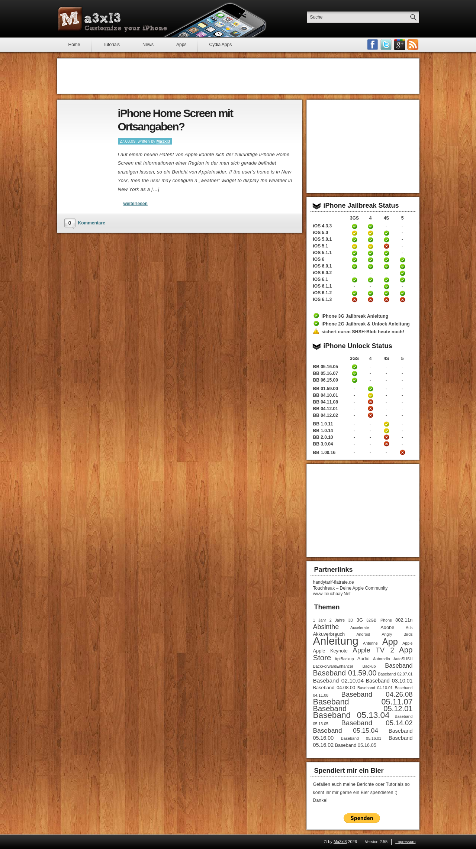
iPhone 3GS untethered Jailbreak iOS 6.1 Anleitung (354, 280)
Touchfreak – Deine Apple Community (350, 588)
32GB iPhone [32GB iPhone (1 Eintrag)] (379, 620)
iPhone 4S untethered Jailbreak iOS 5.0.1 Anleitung (386, 240)
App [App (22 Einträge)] (390, 642)
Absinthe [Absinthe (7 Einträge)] (326, 627)
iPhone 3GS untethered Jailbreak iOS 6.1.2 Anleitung (354, 293)
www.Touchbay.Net (332, 593)
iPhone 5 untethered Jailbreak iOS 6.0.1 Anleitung (402, 266)
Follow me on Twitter (386, 44)
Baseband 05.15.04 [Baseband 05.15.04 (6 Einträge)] (345, 730)
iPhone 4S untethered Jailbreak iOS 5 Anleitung (386, 233)
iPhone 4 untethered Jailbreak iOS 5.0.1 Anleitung (370, 240)
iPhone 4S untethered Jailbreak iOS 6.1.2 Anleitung (386, 293)
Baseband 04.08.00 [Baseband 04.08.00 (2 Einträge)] (334, 687)
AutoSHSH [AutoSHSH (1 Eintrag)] (403, 659)
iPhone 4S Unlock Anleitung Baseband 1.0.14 (386, 431)
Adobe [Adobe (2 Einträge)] (387, 627)
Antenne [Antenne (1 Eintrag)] (370, 643)
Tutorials (111, 44)
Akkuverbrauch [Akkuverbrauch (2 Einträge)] (329, 634)
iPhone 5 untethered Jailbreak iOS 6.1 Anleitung (402, 280)
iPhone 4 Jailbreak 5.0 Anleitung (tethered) (370, 233)
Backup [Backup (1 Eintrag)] (369, 666)
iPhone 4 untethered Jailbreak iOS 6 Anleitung (370, 260)
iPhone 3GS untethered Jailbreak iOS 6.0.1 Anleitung (354, 266)
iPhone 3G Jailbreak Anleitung (355, 316)
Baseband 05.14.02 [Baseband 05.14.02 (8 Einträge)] (377, 723)
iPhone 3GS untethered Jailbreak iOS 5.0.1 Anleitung (354, 240)
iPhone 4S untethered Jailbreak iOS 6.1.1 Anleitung (386, 286)
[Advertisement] (238, 76)
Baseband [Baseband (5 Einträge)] (398, 665)
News (148, 44)
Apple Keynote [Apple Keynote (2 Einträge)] (330, 651)
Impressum (405, 841)
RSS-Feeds (412, 44)
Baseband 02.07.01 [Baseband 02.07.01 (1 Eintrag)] (395, 674)
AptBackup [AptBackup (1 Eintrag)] (344, 659)
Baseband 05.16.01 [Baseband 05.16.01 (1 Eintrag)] (361, 738)
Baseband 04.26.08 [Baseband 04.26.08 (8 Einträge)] (377, 694)
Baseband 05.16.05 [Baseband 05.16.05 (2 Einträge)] (355, 745)
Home (74, 44)
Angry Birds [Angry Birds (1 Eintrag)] (397, 634)
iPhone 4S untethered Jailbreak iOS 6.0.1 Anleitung (386, 266)
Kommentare (91, 223)
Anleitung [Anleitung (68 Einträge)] (335, 641)
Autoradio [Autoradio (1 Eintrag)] (381, 659)
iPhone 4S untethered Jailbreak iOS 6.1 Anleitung (386, 280)
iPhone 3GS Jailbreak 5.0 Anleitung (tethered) (354, 233)
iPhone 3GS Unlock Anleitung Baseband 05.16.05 (354, 367)
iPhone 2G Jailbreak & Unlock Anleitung (366, 324)
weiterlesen (135, 203)
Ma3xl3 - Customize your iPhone (112, 19)
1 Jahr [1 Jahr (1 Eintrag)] (319, 620)
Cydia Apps (220, 44)
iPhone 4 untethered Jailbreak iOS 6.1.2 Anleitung (370, 293)
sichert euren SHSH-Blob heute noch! (363, 331)
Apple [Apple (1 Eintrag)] (407, 643)
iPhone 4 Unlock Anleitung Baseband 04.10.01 (370, 395)
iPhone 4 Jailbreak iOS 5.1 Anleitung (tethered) (370, 246)
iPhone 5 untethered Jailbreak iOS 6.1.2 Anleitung (402, 293)
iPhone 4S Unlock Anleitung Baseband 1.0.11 (386, 424)
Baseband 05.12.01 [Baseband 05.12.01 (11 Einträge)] (363, 708)
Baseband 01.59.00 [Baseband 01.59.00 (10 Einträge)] (345, 673)
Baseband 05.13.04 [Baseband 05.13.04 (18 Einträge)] (351, 715)
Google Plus (399, 44)
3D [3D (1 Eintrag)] (350, 620)
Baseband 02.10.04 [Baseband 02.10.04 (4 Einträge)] (338, 680)
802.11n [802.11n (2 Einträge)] (403, 620)
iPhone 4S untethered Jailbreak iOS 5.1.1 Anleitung (386, 253)
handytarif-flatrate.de (333, 582)
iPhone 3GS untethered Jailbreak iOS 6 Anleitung (354, 260)
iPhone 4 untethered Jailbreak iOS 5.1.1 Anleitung (370, 253)
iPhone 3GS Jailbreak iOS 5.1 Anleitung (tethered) (354, 246)
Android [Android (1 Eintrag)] (363, 634)
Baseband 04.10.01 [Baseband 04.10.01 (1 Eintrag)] (375, 688)
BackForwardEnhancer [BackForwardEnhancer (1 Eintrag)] (333, 666)
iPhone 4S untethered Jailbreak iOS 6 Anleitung (386, 260)
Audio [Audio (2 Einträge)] (363, 658)
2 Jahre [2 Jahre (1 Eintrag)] (337, 620)
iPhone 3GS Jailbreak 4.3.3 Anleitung (354, 226)
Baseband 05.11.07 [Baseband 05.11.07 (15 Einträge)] (363, 701)
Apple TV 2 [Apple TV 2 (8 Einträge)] (373, 650)
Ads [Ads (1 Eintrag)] (409, 627)
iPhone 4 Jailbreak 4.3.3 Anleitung (370, 226)
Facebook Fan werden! (372, 44)
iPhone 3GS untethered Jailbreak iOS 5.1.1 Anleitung (354, 253)
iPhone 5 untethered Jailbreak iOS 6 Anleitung (402, 260)
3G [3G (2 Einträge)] (360, 620)
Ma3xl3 (163, 141)
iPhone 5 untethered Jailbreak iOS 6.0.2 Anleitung (402, 273)
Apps (181, 44)
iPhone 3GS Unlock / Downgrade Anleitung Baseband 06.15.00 (354, 380)
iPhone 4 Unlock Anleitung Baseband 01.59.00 (370, 389)
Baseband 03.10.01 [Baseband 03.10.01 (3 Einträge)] (389, 681)
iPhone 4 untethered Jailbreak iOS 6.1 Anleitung (370, 280)
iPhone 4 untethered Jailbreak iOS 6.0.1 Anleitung (370, 266)
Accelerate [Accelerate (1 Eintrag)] (359, 627)
